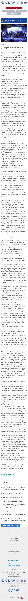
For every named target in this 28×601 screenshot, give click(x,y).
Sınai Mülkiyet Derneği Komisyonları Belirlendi (13, 494)
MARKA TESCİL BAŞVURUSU (14, 8)
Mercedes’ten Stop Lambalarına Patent (14, 485)
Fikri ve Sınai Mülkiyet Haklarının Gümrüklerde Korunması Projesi (12, 21)
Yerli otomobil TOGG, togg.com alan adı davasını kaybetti (14, 515)
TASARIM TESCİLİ (14, 544)
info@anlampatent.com (14, 576)
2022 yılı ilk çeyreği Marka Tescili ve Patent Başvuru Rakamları (13, 511)
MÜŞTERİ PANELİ (21, 11)
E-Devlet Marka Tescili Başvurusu (14, 535)
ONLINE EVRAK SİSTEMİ (14, 13)
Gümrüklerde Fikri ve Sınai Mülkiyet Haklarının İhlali (13, 481)
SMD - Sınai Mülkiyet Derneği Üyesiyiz (13, 497)
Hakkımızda (14, 533)
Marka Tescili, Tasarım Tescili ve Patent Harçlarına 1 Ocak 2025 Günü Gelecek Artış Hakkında (14, 506)
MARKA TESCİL (14, 540)
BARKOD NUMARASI (14, 557)
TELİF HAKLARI (14, 555)
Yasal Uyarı (19, 597)
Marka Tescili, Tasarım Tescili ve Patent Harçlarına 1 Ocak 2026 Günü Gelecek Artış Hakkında (14, 489)
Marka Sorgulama (14, 560)
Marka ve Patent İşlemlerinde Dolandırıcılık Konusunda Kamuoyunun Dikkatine (14, 520)
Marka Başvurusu (14, 563)
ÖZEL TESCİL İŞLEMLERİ (14, 551)
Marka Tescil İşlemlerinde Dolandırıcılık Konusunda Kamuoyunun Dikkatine (14, 501)
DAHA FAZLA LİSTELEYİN (10, 526)
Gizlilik (13, 597)
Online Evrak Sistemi (14, 565)
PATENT (14, 542)
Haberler (6, 19)
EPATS (14, 553)
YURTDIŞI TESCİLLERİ (14, 546)
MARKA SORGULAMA (8, 11)
